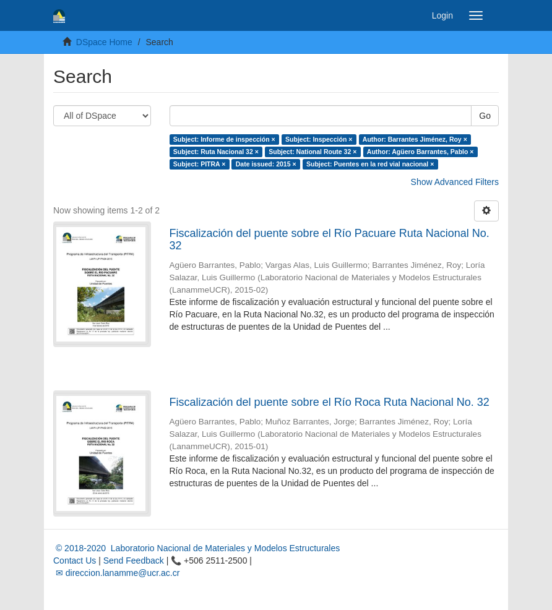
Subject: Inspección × (318, 139)
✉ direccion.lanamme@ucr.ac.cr (116, 573)
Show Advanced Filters (455, 182)
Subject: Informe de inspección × (224, 139)
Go (485, 116)
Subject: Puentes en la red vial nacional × (370, 164)
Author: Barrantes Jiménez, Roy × (415, 139)
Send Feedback (133, 560)
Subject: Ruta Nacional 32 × (216, 151)
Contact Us (74, 560)
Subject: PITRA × (199, 164)
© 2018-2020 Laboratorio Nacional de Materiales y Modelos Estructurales (196, 548)
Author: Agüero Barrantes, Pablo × (420, 151)
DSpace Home (104, 42)
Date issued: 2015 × (266, 164)
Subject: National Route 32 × (312, 151)
